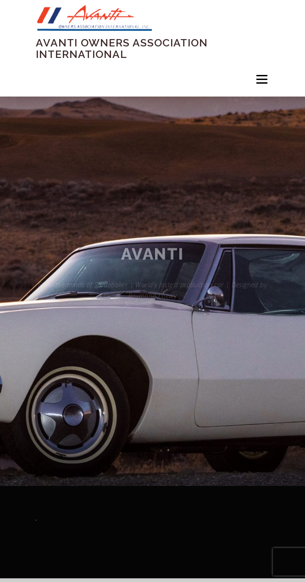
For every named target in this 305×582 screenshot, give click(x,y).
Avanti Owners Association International (122, 48)
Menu (261, 79)
